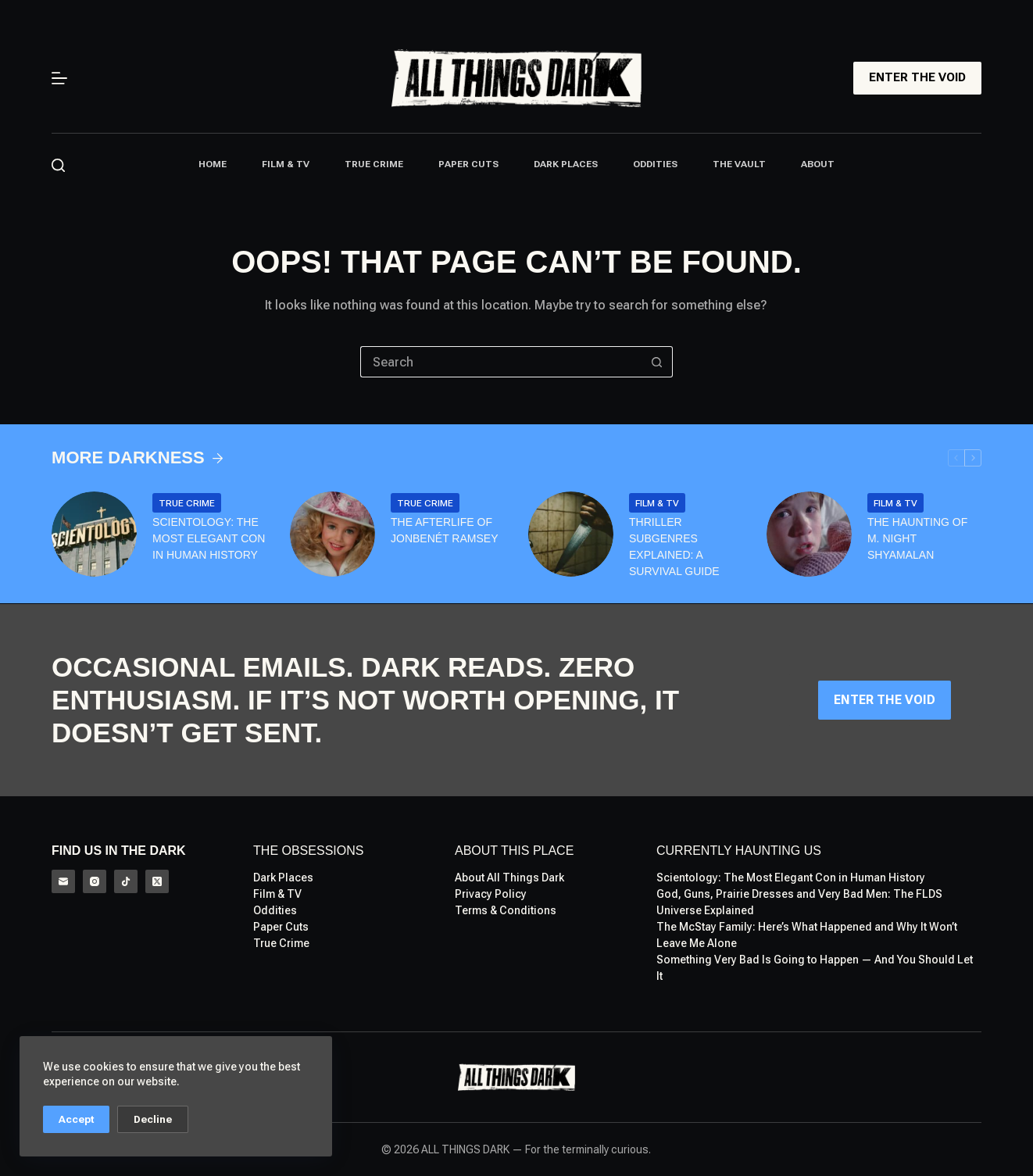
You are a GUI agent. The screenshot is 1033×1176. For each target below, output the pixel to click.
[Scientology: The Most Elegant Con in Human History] (94, 534)
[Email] (63, 881)
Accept (76, 1119)
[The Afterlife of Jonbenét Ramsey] (332, 534)
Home (212, 164)
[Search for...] (501, 361)
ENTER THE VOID (917, 77)
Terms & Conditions (505, 910)
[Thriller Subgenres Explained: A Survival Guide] (570, 534)
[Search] (58, 165)
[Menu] (59, 78)
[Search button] (657, 361)
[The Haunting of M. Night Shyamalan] (809, 534)
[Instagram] (94, 881)
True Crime (374, 164)
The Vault (739, 164)
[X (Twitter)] (157, 881)
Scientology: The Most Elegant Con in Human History (208, 538)
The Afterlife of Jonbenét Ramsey (444, 530)
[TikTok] (126, 881)
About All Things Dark (509, 877)
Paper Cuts (468, 164)
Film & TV (285, 164)
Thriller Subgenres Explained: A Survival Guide (674, 546)
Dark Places (566, 164)
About (818, 164)
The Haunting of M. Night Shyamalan (917, 538)
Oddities (655, 164)
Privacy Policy (491, 894)
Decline (153, 1119)
